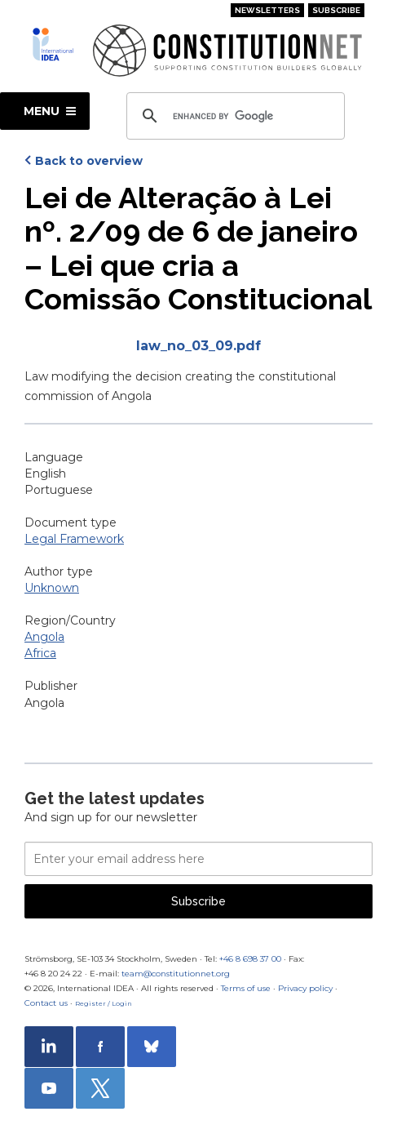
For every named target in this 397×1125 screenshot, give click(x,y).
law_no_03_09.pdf (198, 346)
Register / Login (103, 1003)
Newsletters (267, 10)
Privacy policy (305, 988)
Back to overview (89, 160)
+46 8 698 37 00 (250, 959)
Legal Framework (74, 538)
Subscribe (336, 10)
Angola (44, 636)
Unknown (51, 587)
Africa (40, 653)
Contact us (46, 1003)
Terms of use (246, 988)
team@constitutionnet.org (175, 973)
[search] (233, 116)
